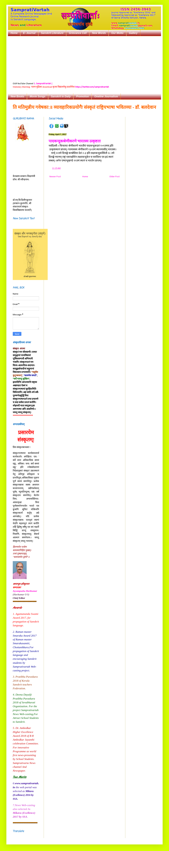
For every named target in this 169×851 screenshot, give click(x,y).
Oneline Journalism (106, 96)
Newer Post (55, 176)
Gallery (133, 33)
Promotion (82, 96)
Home (14, 33)
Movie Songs (37, 96)
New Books (17, 96)
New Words (99, 33)
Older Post (114, 176)
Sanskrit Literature (52, 33)
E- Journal (29, 33)
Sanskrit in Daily (61, 96)
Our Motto (117, 33)
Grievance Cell (78, 33)
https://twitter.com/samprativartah (92, 87)
